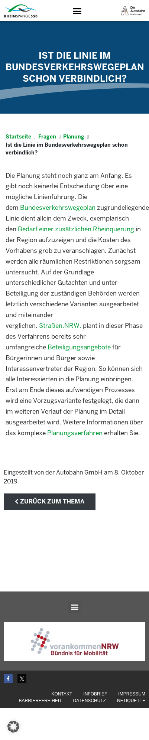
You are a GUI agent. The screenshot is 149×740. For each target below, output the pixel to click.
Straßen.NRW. (60, 326)
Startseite (18, 137)
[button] (77, 11)
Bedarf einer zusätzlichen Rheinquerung (76, 229)
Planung (73, 137)
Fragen (47, 137)
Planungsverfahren (75, 433)
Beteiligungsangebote (79, 347)
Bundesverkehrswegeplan (57, 208)
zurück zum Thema (49, 502)
